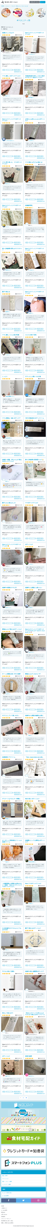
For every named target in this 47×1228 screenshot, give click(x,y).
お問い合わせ (4, 1214)
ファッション (5, 1178)
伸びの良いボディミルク (32, 799)
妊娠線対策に (29, 205)
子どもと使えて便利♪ (8, 971)
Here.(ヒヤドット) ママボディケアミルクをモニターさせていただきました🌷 (35, 630)
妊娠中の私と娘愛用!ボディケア (34, 971)
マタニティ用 (10, 70)
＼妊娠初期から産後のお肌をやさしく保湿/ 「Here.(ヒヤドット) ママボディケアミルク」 (12, 885)
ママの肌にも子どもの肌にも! (33, 162)
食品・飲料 (4, 1175)
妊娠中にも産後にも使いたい (33, 587)
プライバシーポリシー (6, 1218)
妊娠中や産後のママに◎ (9, 587)
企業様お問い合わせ (34, 2)
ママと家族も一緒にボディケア (11, 418)
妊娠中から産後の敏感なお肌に (34, 715)
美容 (4, 70)
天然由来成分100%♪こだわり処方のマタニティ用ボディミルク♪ (35, 76)
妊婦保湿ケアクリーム (8, 757)
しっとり (4, 376)
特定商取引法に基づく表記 (7, 1220)
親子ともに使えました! (9, 503)
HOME (2, 1206)
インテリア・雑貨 (6, 1184)
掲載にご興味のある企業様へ (7, 1222)
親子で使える (6, 291)
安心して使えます (7, 1013)
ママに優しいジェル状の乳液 (10, 335)
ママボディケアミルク (31, 503)
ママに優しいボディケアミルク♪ (11, 76)
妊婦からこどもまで (8, 33)
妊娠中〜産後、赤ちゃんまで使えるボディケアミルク (12, 460)
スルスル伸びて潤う (31, 335)
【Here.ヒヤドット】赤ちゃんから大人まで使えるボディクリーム (35, 1013)
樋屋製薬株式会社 (18, 71)
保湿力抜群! (28, 1056)
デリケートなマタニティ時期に (11, 799)
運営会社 (3, 1212)
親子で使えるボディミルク (33, 928)
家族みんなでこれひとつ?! (32, 674)
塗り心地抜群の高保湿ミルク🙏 (34, 459)
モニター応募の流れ (7, 1192)
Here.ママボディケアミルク (33, 883)
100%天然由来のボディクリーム (34, 418)
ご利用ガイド (4, 1208)
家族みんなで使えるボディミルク (12, 629)
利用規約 (3, 1216)
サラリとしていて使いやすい (10, 715)
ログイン (43, 2)
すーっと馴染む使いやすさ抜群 (11, 674)
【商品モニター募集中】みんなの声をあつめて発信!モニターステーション (9, 2)
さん (31, 54)
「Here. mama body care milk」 (34, 757)
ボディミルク (29, 544)
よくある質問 (5, 1195)
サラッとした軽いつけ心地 (33, 376)
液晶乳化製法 (17, 70)
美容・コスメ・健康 (7, 1181)
